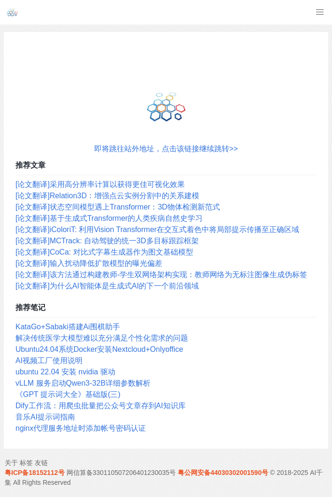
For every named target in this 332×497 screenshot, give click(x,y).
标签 (26, 462)
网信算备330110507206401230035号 (121, 472)
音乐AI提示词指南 (45, 417)
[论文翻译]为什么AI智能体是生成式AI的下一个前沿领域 (107, 286)
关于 (11, 462)
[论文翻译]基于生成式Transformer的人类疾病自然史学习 (109, 218)
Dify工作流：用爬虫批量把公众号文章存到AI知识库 (100, 406)
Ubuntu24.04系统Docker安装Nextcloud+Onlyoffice (99, 349)
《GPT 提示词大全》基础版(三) (68, 394)
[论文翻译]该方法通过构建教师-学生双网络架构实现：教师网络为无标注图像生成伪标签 (161, 275)
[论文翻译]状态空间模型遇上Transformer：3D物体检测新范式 (117, 207)
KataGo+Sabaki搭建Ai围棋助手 (67, 327)
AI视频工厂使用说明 (49, 361)
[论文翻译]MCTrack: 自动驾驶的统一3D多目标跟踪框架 (107, 241)
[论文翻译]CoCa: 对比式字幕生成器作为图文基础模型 (104, 252)
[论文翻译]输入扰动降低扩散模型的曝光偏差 (88, 263)
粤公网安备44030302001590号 (223, 472)
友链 (41, 462)
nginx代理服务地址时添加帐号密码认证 (80, 428)
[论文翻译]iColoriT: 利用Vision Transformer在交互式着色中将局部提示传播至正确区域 (157, 229)
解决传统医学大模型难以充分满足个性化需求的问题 (101, 338)
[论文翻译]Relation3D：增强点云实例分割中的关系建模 (107, 196)
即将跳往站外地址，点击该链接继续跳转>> (166, 149)
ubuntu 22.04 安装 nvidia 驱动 (65, 372)
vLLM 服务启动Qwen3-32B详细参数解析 (83, 383)
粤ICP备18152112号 (35, 472)
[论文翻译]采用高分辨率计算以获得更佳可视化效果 (100, 184)
